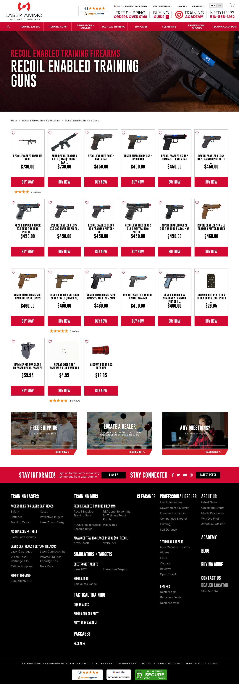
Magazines (110, 525)
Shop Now (62, 452)
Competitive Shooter (173, 519)
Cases (44, 511)
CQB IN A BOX (81, 605)
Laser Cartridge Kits (52, 551)
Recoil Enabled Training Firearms (41, 120)
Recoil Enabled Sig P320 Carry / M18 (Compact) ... (64, 298)
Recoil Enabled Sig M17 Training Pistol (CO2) (28, 296)
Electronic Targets (86, 564)
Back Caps (47, 566)
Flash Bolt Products (23, 537)
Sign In (182, 6)
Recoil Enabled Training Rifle (27, 157)
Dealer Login (168, 592)
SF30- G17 (109, 543)
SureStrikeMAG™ (21, 576)
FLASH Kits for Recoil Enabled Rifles (87, 527)
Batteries (16, 517)
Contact (165, 563)
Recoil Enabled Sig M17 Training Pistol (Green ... (211, 229)
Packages (79, 644)
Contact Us (211, 578)
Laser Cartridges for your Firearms (33, 546)
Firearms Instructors (172, 513)
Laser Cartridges (21, 551)
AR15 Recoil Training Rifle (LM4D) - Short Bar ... (64, 159)
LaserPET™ (80, 569)
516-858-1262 (209, 591)
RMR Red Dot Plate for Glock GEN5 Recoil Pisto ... (211, 298)
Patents (146, 663)
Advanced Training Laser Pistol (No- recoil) (101, 538)
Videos (164, 552)
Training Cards (20, 522)
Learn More (137, 452)
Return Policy (104, 663)
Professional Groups (178, 496)
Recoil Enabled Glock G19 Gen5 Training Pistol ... (138, 229)
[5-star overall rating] (64, 331)
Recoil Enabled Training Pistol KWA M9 (137, 296)
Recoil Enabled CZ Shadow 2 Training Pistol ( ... (174, 298)
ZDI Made (213, 663)
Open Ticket (168, 574)
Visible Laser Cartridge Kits (19, 559)
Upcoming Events (212, 508)
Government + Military (174, 508)
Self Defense (168, 530)
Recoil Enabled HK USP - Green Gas (138, 157)
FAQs (163, 558)
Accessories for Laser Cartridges (32, 506)
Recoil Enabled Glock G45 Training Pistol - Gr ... (174, 229)
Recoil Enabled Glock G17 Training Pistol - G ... (211, 159)
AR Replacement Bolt (24, 532)
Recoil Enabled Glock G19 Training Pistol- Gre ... (101, 229)
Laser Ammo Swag (52, 522)
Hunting (165, 524)
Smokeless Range (85, 584)
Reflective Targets (51, 517)
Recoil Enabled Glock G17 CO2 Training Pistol (64, 227)
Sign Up (113, 475)
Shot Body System (85, 623)
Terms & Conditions (168, 663)
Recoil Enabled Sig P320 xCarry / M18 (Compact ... (101, 298)
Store (14, 120)
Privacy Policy (194, 663)
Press (208, 475)
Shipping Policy (127, 663)
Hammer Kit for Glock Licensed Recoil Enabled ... (27, 368)
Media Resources (212, 513)
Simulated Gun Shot (86, 614)
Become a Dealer (171, 597)
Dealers (165, 587)
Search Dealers (162, 6)
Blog (205, 550)
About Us (198, 6)
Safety (15, 511)
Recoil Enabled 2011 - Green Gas (101, 157)
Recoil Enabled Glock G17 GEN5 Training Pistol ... (28, 229)
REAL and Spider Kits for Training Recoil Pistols (116, 515)
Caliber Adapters (22, 566)
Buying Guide (212, 564)
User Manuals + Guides (175, 547)
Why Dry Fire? (210, 519)
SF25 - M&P (81, 543)
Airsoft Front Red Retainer (101, 366)
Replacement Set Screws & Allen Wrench (64, 366)
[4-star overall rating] (27, 192)
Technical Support (171, 542)
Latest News (209, 502)
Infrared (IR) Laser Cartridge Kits (51, 559)
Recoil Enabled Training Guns (82, 120)
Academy (209, 537)
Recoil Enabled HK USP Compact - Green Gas (174, 157)
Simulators (81, 579)
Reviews (165, 569)
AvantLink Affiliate (213, 524)
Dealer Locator (169, 603)
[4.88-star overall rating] (64, 401)
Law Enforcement (171, 502)
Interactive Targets (115, 569)
